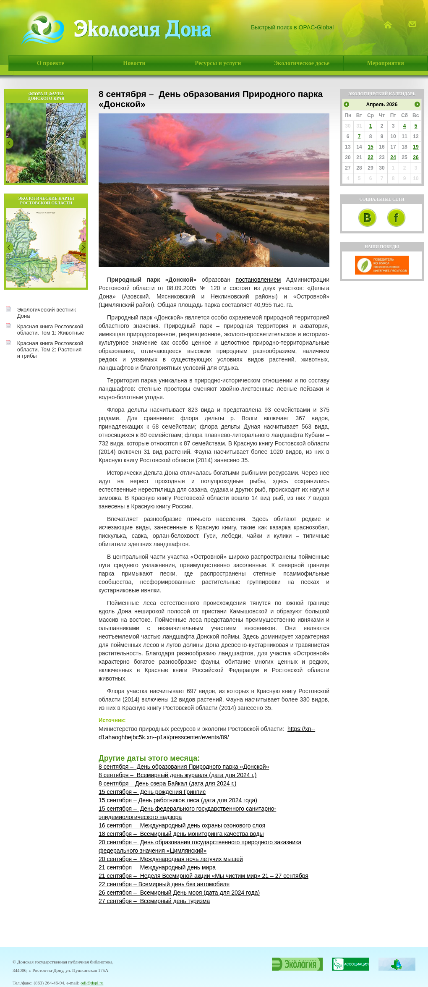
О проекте (50, 63)
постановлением (258, 279)
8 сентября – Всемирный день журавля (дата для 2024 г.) (177, 775)
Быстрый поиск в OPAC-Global (292, 27)
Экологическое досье (301, 63)
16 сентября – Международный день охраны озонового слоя (182, 825)
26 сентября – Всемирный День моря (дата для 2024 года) (179, 892)
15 (370, 147)
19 (415, 147)
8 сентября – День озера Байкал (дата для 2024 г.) (167, 783)
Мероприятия (385, 63)
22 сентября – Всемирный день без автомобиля (164, 884)
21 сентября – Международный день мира (157, 867)
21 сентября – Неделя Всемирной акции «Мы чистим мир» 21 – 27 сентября (203, 875)
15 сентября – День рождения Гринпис (152, 791)
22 (370, 157)
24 (393, 157)
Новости (134, 63)
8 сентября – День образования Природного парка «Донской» (184, 766)
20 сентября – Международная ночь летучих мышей (171, 859)
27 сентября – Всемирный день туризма (154, 901)
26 (415, 157)
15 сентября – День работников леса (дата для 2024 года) (178, 800)
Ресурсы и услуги (218, 63)
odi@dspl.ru (92, 982)
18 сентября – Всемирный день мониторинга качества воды (181, 833)
